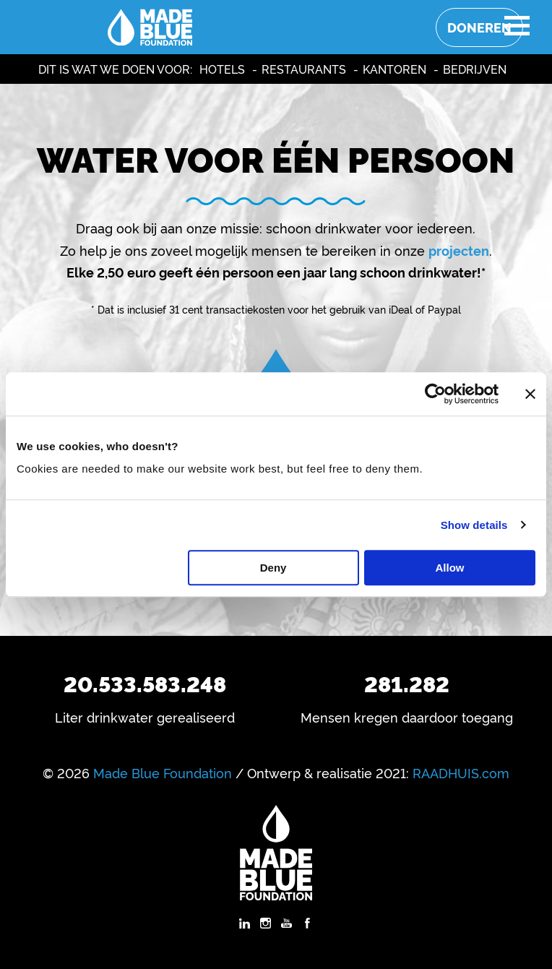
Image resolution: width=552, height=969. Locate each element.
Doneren (479, 27)
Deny (273, 567)
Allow (450, 567)
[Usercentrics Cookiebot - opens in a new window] (435, 394)
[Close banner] (530, 394)
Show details (474, 525)
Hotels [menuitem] (222, 69)
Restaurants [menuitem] (304, 69)
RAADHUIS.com (461, 772)
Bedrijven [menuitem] (474, 69)
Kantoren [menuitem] (394, 69)
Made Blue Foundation (162, 772)
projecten (458, 250)
